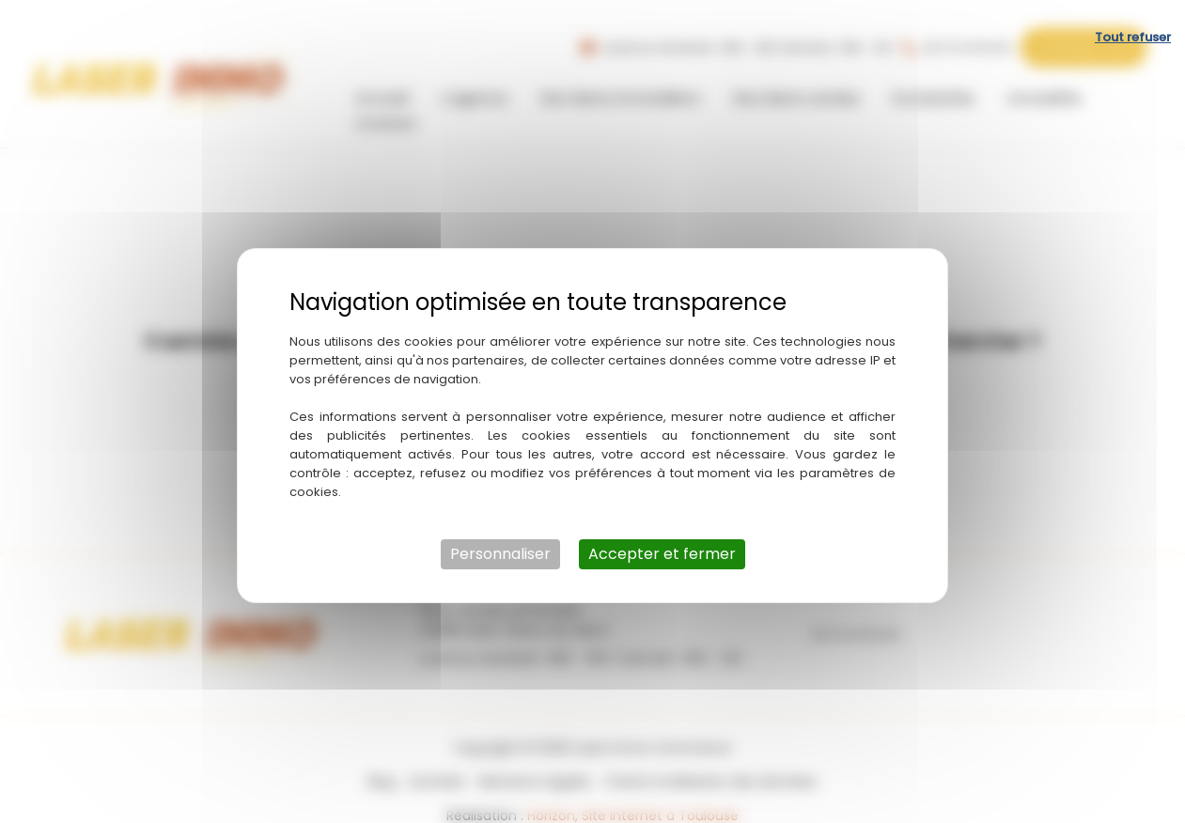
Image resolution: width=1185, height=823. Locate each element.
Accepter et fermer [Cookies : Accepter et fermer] (662, 540)
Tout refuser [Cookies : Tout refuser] (1133, 23)
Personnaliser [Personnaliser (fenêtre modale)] (500, 540)
